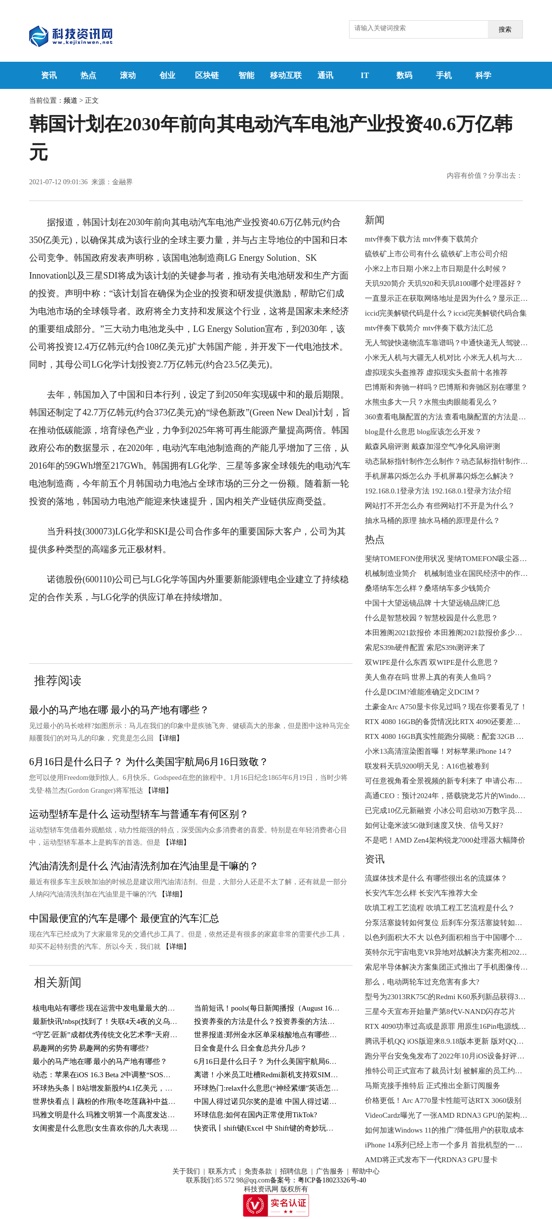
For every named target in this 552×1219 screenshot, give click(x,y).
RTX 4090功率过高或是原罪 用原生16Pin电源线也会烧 (453, 1026)
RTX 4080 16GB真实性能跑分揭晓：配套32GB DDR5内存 (458, 736)
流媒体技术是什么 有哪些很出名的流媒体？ (436, 878)
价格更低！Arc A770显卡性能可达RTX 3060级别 (443, 1100)
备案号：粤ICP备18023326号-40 (318, 1180)
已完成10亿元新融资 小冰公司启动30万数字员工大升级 (455, 810)
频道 (71, 100)
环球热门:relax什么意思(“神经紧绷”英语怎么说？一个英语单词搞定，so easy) (319, 1088)
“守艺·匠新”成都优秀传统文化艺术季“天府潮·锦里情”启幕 (126, 1035)
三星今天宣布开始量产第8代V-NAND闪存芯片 (440, 1012)
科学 (483, 75)
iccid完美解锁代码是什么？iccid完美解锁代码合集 (446, 313)
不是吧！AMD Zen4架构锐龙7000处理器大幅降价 (445, 840)
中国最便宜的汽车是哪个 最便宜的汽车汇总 (124, 918)
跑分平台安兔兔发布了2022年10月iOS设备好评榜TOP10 (455, 1056)
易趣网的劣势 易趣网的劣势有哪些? (91, 1048)
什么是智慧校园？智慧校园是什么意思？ (431, 618)
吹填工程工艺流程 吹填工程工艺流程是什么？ (440, 908)
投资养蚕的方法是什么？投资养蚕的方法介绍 (268, 1021)
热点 (88, 75)
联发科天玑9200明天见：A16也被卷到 (427, 766)
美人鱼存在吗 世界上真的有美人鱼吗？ (429, 677)
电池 (151, 627)
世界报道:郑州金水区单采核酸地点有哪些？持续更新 (280, 1035)
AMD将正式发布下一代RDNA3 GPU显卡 (431, 1160)
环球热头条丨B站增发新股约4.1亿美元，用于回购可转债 (125, 1088)
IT (365, 75)
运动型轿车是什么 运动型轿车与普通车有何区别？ (139, 814)
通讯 (325, 75)
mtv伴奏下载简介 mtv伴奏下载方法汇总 (429, 328)
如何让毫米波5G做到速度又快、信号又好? (434, 825)
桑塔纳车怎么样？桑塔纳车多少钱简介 (428, 588)
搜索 (505, 29)
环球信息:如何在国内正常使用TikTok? (255, 1115)
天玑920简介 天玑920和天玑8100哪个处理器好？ (443, 283)
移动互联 (286, 75)
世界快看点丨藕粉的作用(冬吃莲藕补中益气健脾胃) (116, 1101)
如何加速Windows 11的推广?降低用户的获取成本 (444, 1130)
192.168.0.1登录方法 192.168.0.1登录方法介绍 (438, 491)
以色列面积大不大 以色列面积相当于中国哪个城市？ (451, 937)
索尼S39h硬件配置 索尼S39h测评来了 (425, 647)
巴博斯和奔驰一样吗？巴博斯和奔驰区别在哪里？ (446, 387)
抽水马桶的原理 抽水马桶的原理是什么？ (432, 521)
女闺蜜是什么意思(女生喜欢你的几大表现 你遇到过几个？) (129, 1128)
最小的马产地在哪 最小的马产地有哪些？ (119, 709)
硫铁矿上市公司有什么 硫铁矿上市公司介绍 (436, 254)
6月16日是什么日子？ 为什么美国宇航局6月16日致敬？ (149, 761)
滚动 (128, 75)
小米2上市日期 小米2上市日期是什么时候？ (436, 269)
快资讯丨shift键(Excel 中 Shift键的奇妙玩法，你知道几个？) (291, 1128)
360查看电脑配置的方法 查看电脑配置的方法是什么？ (453, 417)
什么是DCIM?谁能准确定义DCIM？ (423, 692)
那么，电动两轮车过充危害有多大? (422, 982)
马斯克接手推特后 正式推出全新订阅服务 (432, 1086)
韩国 (94, 627)
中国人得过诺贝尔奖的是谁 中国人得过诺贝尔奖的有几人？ (291, 1101)
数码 (404, 75)
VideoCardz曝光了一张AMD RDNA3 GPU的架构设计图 (453, 1115)
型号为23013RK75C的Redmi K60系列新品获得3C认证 (451, 997)
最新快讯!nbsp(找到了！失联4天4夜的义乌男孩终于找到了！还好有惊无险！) (158, 1021)
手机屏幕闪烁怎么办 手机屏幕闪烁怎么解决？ (440, 476)
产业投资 (180, 627)
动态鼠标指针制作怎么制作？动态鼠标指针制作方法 (450, 461)
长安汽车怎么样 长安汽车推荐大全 (421, 893)
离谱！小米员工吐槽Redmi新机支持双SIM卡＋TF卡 (277, 1075)
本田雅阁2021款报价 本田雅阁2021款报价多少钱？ (447, 633)
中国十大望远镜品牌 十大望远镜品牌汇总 (432, 603)
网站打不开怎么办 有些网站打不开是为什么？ (440, 506)
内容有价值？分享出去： (485, 175)
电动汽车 (122, 627)
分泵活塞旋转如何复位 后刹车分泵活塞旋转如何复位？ (455, 923)
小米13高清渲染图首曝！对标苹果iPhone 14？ (439, 751)
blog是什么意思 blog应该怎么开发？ (423, 432)
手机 (444, 75)
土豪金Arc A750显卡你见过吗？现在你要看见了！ (446, 707)
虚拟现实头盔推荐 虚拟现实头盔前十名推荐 (436, 372)
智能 (246, 75)
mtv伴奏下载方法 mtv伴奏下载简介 (421, 239)
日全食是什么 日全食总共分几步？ (250, 1048)
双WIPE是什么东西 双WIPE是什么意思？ (432, 662)
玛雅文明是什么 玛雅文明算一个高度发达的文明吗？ (119, 1115)
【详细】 (169, 738)
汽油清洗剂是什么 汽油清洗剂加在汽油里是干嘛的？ (144, 865)
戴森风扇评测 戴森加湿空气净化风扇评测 (432, 446)
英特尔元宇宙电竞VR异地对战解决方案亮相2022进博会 (455, 952)
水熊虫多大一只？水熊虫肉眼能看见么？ (431, 402)
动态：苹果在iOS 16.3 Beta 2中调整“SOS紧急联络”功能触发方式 (137, 1075)
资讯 (49, 75)
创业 (167, 75)
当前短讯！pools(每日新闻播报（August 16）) (268, 1008)
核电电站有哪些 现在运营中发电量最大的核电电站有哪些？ (130, 1008)
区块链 (207, 75)
